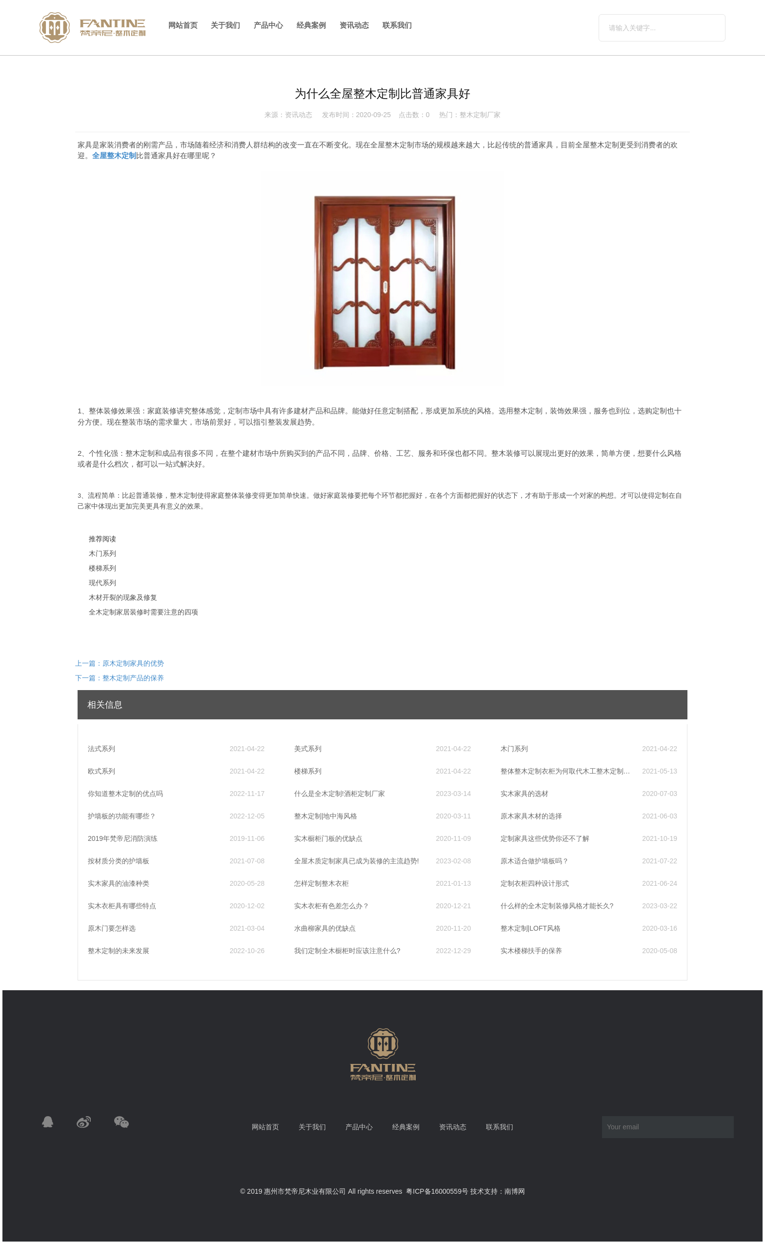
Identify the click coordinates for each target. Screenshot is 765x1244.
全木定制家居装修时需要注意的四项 (143, 612)
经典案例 (311, 25)
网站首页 (183, 25)
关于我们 (225, 25)
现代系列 (102, 583)
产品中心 (268, 25)
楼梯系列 (102, 568)
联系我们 (397, 25)
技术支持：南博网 (497, 1191)
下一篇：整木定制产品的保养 (119, 678)
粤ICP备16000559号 (437, 1191)
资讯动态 (354, 25)
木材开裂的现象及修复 (123, 597)
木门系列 (102, 553)
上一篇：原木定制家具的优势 (119, 663)
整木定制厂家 (480, 115)
